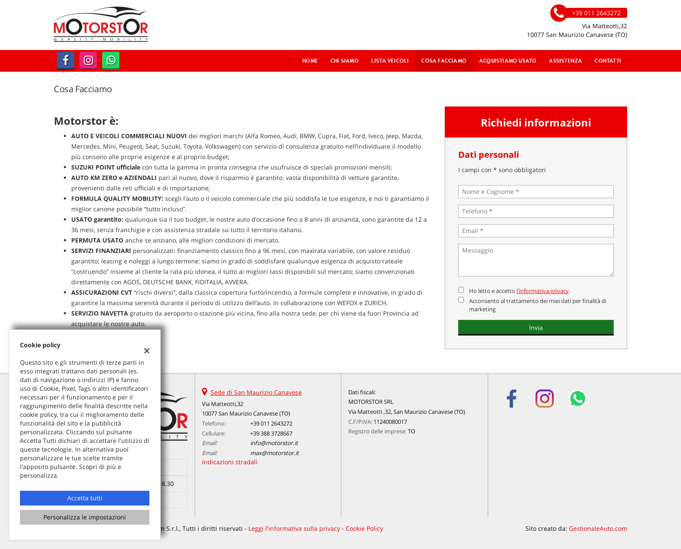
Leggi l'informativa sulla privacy (294, 528)
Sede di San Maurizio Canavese (256, 392)
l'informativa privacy (542, 291)
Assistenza (565, 60)
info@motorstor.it (274, 443)
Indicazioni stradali (230, 462)
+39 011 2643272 (271, 423)
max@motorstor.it (274, 453)
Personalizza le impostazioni (84, 517)
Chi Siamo (345, 60)
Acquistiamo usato (507, 60)
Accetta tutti (84, 498)
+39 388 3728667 (271, 433)
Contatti (608, 60)
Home (310, 60)
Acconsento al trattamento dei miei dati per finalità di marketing (537, 305)
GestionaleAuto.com (598, 528)
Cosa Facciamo (443, 60)
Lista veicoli (390, 60)
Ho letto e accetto (519, 291)
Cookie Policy (364, 528)
